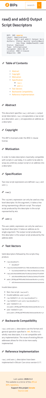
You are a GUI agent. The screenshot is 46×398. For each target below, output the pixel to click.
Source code (23, 390)
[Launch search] (39, 5)
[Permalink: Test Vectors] (3, 246)
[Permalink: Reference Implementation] (3, 351)
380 (28, 331)
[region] (23, 198)
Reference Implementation (23, 94)
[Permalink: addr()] (3, 218)
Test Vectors (17, 88)
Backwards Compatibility (22, 91)
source (19, 35)
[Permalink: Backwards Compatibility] (3, 320)
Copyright (16, 74)
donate (32, 387)
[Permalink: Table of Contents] (3, 63)
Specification (17, 79)
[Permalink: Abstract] (3, 105)
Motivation (16, 76)
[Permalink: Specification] (3, 174)
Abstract (15, 71)
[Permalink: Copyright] (3, 130)
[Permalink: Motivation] (3, 149)
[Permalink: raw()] (3, 192)
